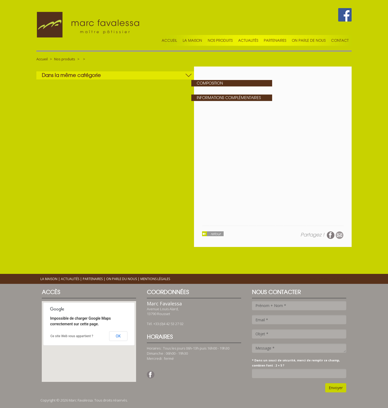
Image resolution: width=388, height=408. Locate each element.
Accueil (169, 40)
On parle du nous (121, 279)
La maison (192, 40)
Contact (340, 40)
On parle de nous (308, 40)
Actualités (248, 40)
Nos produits (220, 40)
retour (216, 234)
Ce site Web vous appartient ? (71, 336)
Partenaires (275, 40)
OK (118, 336)
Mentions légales (155, 279)
